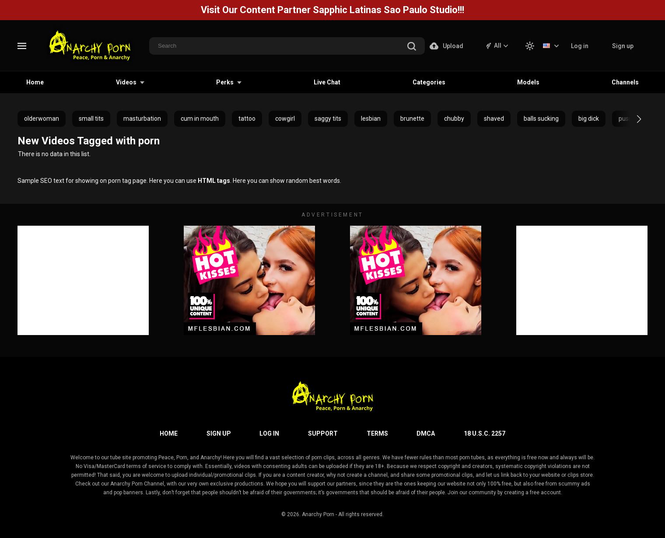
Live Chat (327, 82)
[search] (411, 47)
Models (528, 82)
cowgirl (285, 118)
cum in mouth (200, 118)
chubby (454, 118)
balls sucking (541, 118)
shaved (494, 118)
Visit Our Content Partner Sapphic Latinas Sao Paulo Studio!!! (332, 9)
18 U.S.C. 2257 (484, 433)
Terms (377, 433)
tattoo (247, 118)
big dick (588, 118)
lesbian (371, 118)
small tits (91, 118)
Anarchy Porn (318, 514)
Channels (625, 82)
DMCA (425, 433)
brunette (412, 118)
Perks (225, 82)
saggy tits (328, 118)
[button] (631, 119)
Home (35, 82)
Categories (429, 82)
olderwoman (41, 118)
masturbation (142, 118)
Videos (126, 82)
